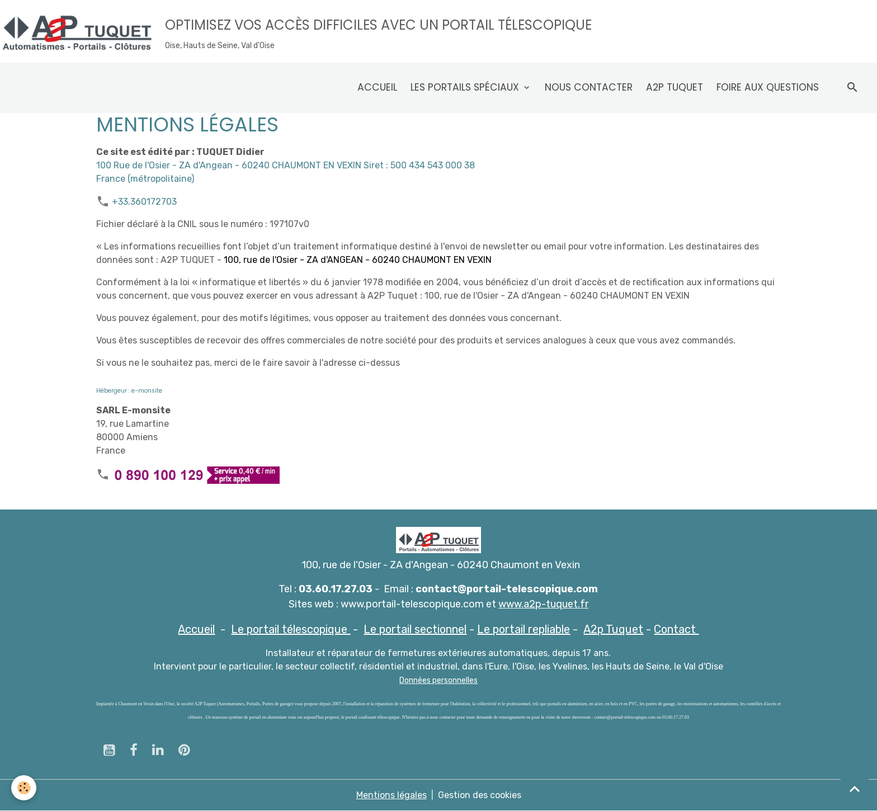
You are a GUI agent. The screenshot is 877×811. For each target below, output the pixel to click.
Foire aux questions (767, 87)
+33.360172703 (144, 201)
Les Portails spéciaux (466, 87)
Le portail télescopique (290, 629)
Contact (676, 629)
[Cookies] (23, 787)
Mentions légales (391, 795)
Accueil (377, 87)
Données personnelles (438, 680)
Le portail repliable (523, 629)
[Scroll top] (855, 789)
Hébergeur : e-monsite (129, 390)
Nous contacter (589, 87)
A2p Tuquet (674, 87)
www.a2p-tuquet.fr (543, 604)
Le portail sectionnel (415, 629)
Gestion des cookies (479, 795)
